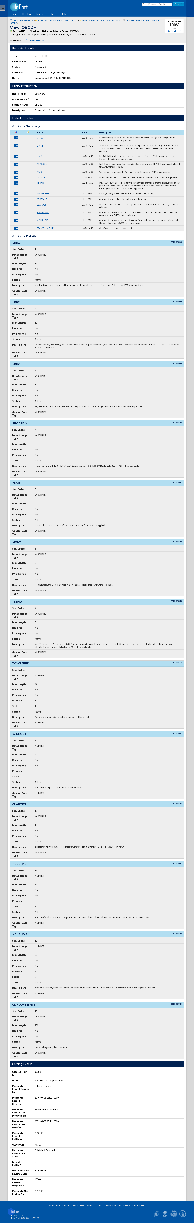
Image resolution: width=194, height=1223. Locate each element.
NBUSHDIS (42, 220)
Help (64, 14)
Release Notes (78, 1205)
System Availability (94, 1205)
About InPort (54, 1205)
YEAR (39, 172)
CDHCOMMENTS (46, 228)
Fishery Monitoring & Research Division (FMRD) (57, 20)
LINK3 (40, 137)
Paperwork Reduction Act (134, 1205)
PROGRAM (42, 164)
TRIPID (40, 183)
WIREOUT (42, 199)
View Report (176, 31)
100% (174, 25)
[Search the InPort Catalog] (157, 4)
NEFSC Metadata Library (23, 20)
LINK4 (40, 156)
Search (40, 14)
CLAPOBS (42, 204)
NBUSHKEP (43, 212)
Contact (65, 1205)
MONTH (41, 177)
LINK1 (40, 145)
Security (117, 1205)
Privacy (108, 1205)
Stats (52, 14)
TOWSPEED (43, 193)
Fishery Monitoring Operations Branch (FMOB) (101, 20)
